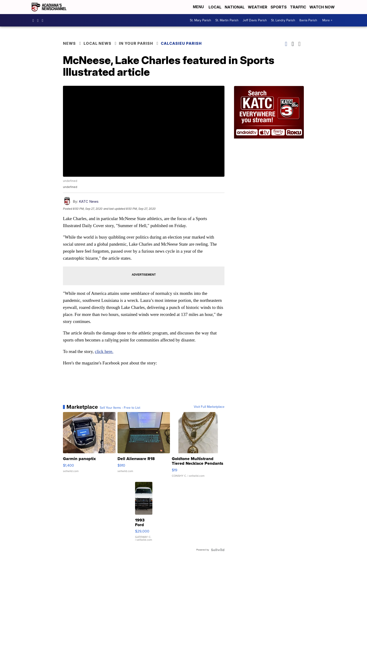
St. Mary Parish (200, 20)
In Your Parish (136, 43)
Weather (257, 7)
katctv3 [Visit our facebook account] (34, 20)
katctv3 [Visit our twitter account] (44, 20)
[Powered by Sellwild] (217, 549)
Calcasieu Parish (181, 43)
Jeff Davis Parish (255, 20)
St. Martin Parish (227, 20)
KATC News (89, 201)
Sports (279, 7)
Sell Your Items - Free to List (120, 407)
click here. (104, 351)
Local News (97, 43)
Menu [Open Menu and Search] (198, 7)
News (69, 43)
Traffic (298, 7)
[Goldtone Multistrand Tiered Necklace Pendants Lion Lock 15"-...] (198, 447)
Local (215, 7)
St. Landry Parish (283, 20)
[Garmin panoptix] (89, 447)
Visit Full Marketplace (209, 407)
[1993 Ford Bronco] (143, 514)
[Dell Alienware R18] (143, 447)
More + (327, 20)
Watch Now (322, 7)
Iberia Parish (308, 20)
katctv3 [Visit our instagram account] (39, 20)
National (235, 7)
